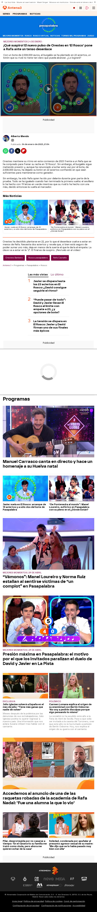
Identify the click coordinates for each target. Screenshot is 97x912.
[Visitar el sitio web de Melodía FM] (39, 885)
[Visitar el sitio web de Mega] (60, 879)
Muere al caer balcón (26, 2)
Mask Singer (42, 2)
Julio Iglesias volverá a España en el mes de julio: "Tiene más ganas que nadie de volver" (23, 707)
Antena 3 (7, 265)
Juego (90, 36)
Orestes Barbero (14, 258)
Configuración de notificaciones (56, 906)
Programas (20, 14)
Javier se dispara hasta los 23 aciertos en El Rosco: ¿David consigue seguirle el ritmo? (50, 286)
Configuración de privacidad (26, 906)
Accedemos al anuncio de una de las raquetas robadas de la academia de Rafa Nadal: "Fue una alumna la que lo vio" (45, 798)
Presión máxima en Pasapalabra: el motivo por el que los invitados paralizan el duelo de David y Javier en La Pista (47, 659)
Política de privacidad (34, 901)
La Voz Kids (10, 2)
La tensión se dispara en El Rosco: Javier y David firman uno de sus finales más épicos (50, 326)
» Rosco (43, 265)
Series (6, 14)
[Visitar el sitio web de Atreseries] (72, 879)
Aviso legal (17, 901)
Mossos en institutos (58, 2)
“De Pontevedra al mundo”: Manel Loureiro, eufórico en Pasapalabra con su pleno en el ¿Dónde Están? (69, 507)
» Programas (18, 265)
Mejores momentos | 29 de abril (22, 573)
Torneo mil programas (73, 36)
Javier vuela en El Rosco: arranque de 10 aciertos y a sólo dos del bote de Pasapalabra (24, 507)
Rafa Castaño (60, 258)
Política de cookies (54, 901)
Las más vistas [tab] (38, 274)
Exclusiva (9, 701)
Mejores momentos (13, 36)
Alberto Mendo (20, 136)
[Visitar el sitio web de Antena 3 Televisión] (13, 879)
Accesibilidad (78, 906)
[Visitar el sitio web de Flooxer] (69, 885)
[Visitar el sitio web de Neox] (37, 879)
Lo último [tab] (57, 274)
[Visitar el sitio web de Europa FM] (28, 885)
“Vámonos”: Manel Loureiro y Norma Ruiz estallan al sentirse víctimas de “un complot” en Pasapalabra (44, 581)
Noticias (35, 14)
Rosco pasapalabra (38, 258)
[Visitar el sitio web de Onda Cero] (84, 879)
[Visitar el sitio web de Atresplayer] (54, 885)
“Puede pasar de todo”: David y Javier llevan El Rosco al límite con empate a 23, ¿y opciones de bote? (49, 306)
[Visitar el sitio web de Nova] (48, 879)
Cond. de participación (74, 901)
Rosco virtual (41, 36)
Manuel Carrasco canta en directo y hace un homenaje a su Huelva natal (47, 464)
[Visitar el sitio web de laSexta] (25, 879)
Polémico (55, 701)
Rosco (28, 36)
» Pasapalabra (31, 265)
